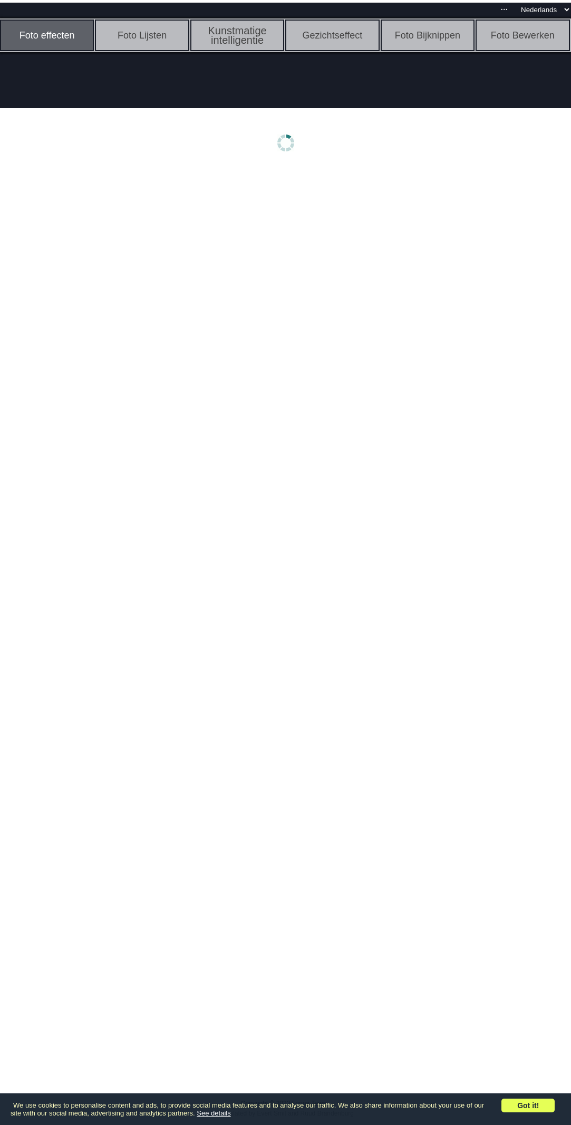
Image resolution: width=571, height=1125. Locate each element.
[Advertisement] (82, 336)
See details (213, 1113)
